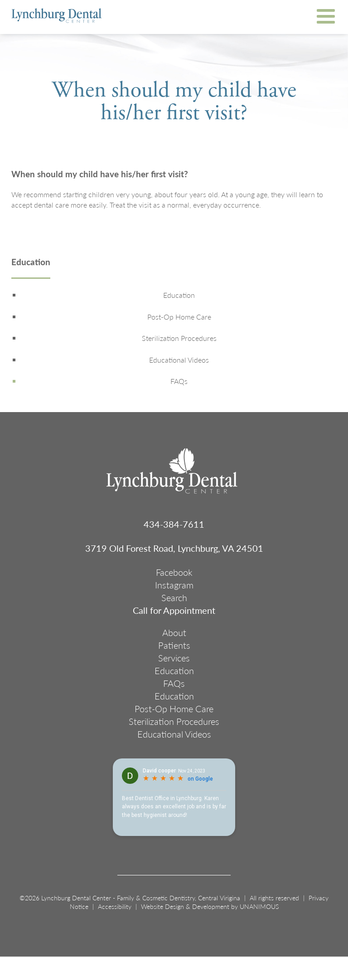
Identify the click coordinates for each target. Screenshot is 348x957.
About (174, 632)
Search (174, 597)
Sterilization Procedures (179, 338)
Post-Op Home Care (179, 317)
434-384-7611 (174, 524)
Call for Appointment (174, 610)
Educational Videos (179, 360)
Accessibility (114, 906)
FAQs (179, 381)
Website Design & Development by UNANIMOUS (210, 906)
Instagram (174, 584)
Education (30, 262)
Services (174, 657)
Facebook (174, 572)
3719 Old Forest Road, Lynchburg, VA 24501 (174, 548)
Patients (174, 645)
